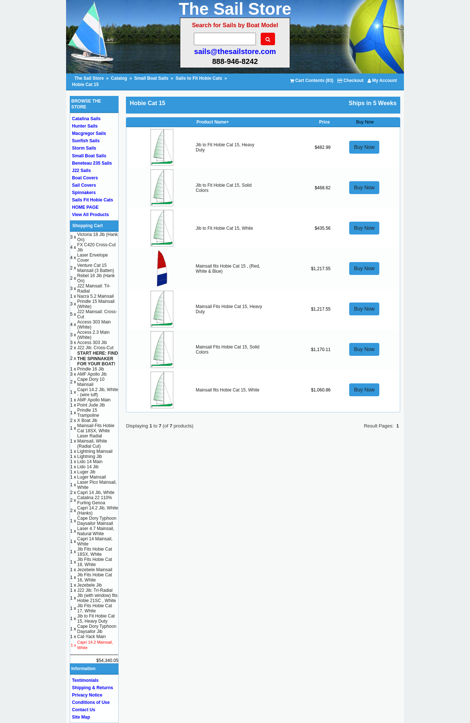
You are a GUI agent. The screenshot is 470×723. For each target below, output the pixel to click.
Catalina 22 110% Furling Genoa (94, 500)
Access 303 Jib (92, 342)
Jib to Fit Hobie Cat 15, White (224, 228)
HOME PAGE (85, 207)
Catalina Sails (86, 118)
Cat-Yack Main (91, 636)
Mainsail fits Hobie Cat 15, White (227, 390)
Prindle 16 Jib (90, 369)
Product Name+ (212, 122)
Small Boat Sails (151, 78)
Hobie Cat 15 (85, 84)
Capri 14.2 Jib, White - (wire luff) (97, 392)
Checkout (350, 80)
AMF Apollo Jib (91, 374)
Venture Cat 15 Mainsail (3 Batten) (95, 268)
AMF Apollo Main (94, 399)
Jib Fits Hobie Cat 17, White (94, 608)
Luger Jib (86, 472)
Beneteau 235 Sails (92, 163)
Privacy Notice (87, 695)
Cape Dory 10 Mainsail (90, 382)
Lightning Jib (89, 456)
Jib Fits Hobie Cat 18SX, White (94, 552)
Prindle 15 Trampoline (88, 413)
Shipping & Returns (92, 687)
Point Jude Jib (91, 405)
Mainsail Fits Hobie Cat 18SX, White (95, 428)
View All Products (90, 214)
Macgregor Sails (89, 133)
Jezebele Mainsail (94, 569)
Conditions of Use (91, 702)
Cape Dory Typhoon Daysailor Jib (96, 629)
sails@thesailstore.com (235, 51)
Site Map (81, 717)
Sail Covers (84, 185)
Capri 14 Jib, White (95, 492)
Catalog (119, 78)
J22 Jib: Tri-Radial (94, 590)
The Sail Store (90, 78)
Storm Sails (84, 148)
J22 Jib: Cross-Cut (95, 347)
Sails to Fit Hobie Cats (199, 78)
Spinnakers (84, 192)
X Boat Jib (87, 420)
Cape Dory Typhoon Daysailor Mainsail (96, 521)
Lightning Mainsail (94, 451)
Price (324, 122)
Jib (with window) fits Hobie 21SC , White (97, 598)
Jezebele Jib (89, 585)
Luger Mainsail (91, 477)
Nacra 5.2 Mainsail (95, 296)
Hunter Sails (85, 126)
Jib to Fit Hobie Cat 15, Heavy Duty (96, 618)
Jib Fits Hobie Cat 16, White (94, 577)
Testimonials (85, 680)
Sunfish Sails (86, 140)
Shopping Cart (87, 225)
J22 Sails (81, 170)
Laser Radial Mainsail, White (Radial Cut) (92, 441)
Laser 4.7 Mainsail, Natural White (95, 531)
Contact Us (83, 709)
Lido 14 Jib (87, 466)
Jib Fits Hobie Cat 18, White (94, 562)
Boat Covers (85, 177)
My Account (382, 80)
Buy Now (364, 147)
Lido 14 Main (89, 461)
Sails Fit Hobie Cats (92, 200)
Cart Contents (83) (311, 80)
